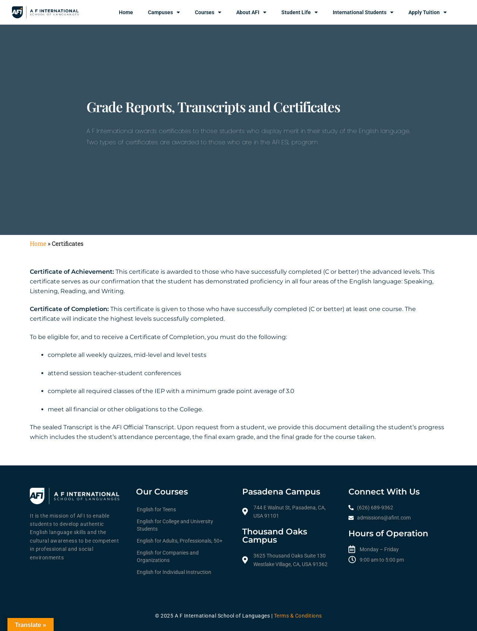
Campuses (164, 12)
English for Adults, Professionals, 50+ (179, 541)
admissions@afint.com (384, 518)
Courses (208, 12)
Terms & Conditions (298, 616)
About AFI (251, 12)
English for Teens (156, 509)
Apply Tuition (427, 12)
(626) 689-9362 (375, 508)
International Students (363, 12)
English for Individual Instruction (174, 572)
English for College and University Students (175, 525)
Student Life (299, 12)
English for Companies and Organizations (168, 556)
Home (126, 12)
